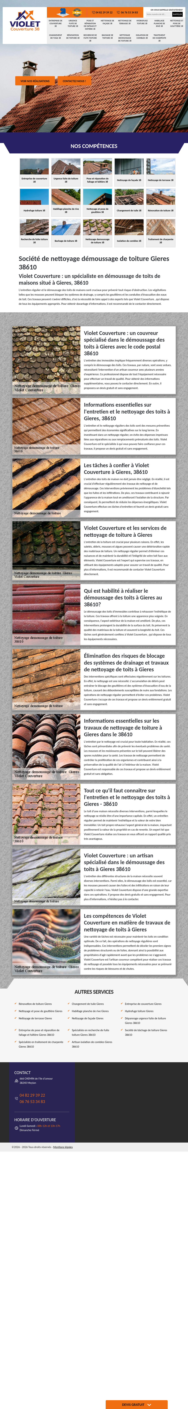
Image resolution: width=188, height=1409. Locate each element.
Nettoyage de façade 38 (107, 22)
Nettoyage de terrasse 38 (124, 22)
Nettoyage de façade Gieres (87, 1018)
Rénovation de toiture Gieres (35, 1004)
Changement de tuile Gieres (88, 1004)
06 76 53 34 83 (127, 12)
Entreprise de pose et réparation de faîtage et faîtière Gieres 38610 (39, 1032)
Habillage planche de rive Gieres (90, 1011)
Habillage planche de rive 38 (159, 23)
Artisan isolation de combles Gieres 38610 (92, 1044)
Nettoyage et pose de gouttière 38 (176, 23)
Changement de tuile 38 (55, 36)
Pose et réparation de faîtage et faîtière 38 (90, 24)
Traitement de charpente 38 (159, 38)
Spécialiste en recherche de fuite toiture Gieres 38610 (90, 1032)
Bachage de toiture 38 (107, 36)
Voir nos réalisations (35, 81)
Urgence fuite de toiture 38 (73, 23)
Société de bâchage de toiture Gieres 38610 (146, 1032)
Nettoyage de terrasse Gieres (35, 1018)
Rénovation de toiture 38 (72, 36)
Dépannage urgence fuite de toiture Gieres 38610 (145, 1021)
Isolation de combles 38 (142, 36)
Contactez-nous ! (74, 81)
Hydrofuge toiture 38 (142, 22)
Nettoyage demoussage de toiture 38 (124, 38)
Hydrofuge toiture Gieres (139, 1011)
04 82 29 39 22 (102, 12)
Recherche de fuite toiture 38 (90, 38)
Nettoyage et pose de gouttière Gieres (40, 1011)
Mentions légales (63, 1147)
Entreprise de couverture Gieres (143, 1004)
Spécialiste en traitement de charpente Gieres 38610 (41, 1044)
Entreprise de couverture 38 (55, 23)
